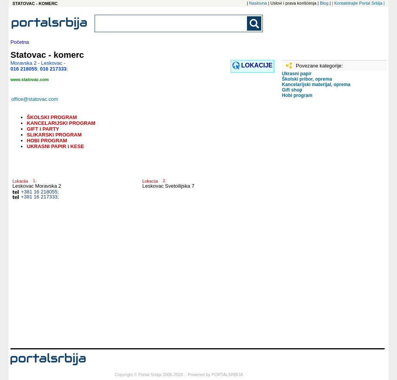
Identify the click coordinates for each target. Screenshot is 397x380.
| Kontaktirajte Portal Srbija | (358, 3)
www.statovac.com (29, 79)
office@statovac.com (34, 99)
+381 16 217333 (39, 197)
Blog (324, 3)
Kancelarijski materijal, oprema (316, 84)
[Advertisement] (321, 226)
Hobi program (297, 95)
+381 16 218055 (39, 192)
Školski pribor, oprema (307, 79)
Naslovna (258, 3)
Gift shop (292, 90)
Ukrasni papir (297, 73)
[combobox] (171, 23)
